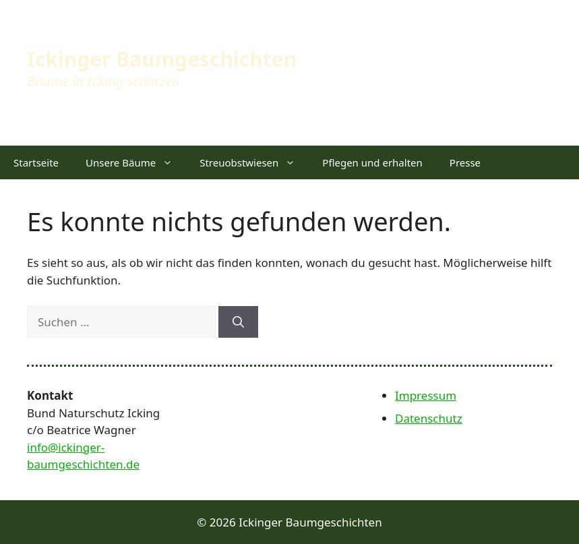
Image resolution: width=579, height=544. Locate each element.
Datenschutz (428, 418)
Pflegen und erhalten (372, 162)
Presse (465, 162)
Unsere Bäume (136, 162)
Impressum (425, 395)
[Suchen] (238, 322)
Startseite (36, 162)
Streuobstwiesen (254, 162)
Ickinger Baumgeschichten (162, 59)
